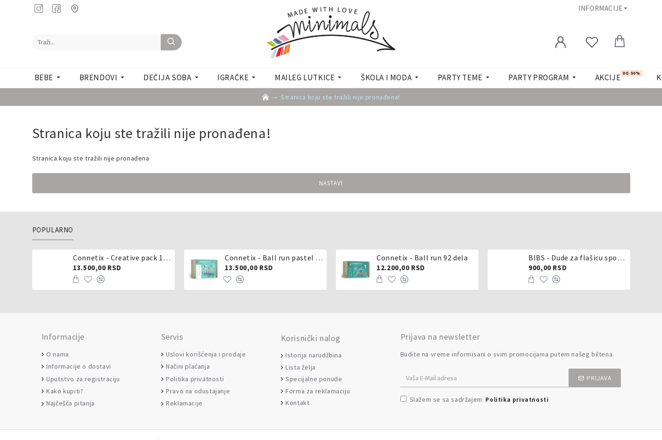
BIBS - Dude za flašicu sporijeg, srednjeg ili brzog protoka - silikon (577, 257)
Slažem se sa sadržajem (475, 400)
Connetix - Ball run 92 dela (422, 257)
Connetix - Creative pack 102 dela (122, 257)
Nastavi (331, 183)
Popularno (52, 230)
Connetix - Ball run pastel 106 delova (274, 257)
